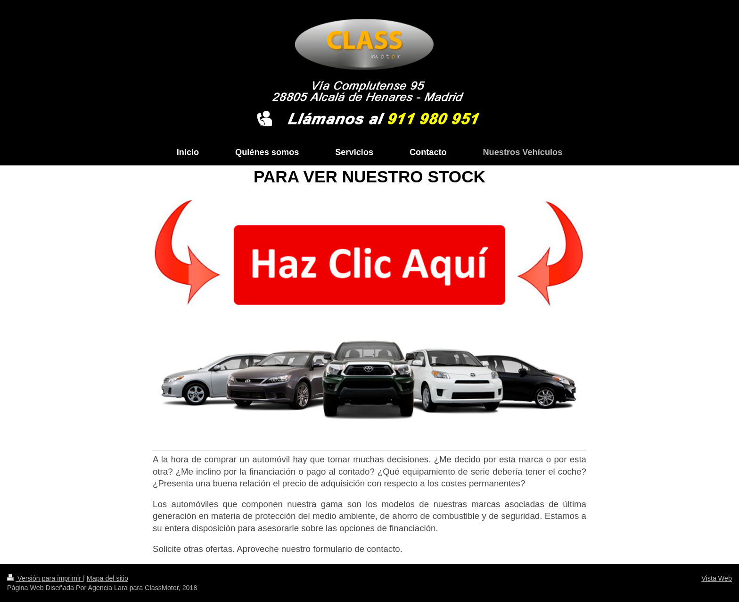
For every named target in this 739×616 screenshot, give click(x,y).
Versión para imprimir (45, 578)
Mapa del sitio (107, 578)
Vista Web (716, 578)
